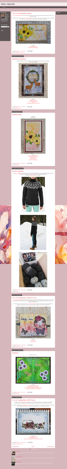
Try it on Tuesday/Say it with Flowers (23, 400)
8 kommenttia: (23, 106)
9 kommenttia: (23, 163)
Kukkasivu (15, 353)
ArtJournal (17, 346)
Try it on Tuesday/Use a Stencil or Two (24, 298)
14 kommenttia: (23, 442)
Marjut (7, 14)
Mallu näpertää (8, 4)
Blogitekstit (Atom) (34, 449)
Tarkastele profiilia (4, 21)
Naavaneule (18, 451)
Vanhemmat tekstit (50, 446)
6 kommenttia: (23, 392)
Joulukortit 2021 (18, 108)
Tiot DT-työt (21, 52)
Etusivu (4, 7)
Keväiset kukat (16, 114)
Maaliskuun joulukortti (19, 59)
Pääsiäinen (17, 52)
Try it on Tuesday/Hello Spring (21, 13)
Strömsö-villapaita (17, 171)
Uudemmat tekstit (15, 446)
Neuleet (17, 291)
